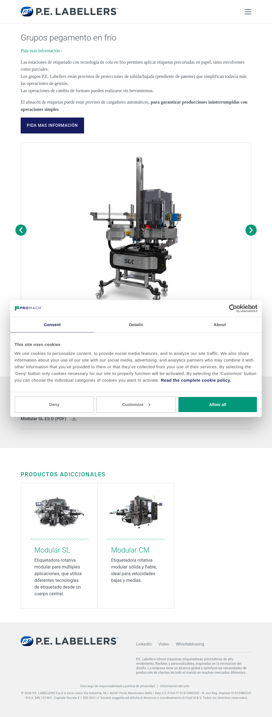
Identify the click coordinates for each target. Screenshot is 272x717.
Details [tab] (136, 324)
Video (163, 644)
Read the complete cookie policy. (196, 379)
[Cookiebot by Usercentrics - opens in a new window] (233, 308)
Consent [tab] (52, 324)
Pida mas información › (42, 50)
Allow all (217, 404)
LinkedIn (144, 644)
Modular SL (52, 550)
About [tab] (220, 324)
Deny (54, 404)
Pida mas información (52, 125)
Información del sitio (175, 686)
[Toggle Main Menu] (248, 11)
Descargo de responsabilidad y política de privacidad (117, 686)
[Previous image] (21, 230)
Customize (136, 404)
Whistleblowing (190, 644)
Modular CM (130, 550)
